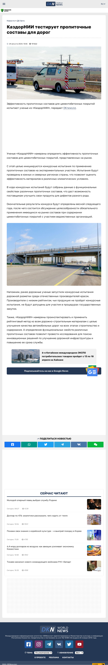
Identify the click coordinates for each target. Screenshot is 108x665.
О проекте (40, 657)
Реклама (54, 657)
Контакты (68, 657)
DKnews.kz (69, 108)
